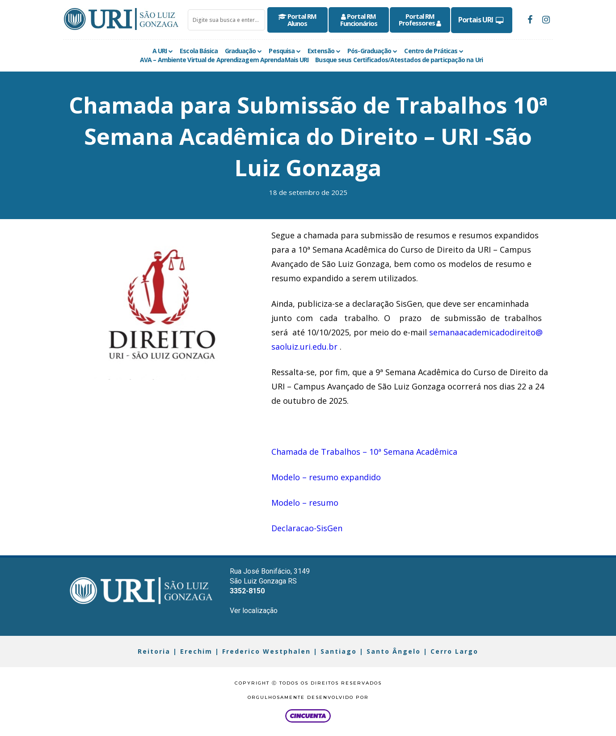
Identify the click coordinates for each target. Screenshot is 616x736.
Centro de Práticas (430, 51)
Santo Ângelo (394, 651)
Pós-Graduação (369, 51)
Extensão (321, 51)
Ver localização (254, 610)
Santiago (339, 651)
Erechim (196, 651)
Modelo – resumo (304, 502)
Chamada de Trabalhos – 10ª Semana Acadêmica (364, 451)
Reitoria (154, 651)
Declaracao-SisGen (306, 528)
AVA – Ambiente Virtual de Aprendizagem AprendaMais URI (224, 59)
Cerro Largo (454, 651)
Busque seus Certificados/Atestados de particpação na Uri (399, 59)
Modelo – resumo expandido (326, 477)
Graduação (240, 51)
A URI (159, 51)
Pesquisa (282, 51)
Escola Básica (199, 51)
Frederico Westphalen (266, 651)
